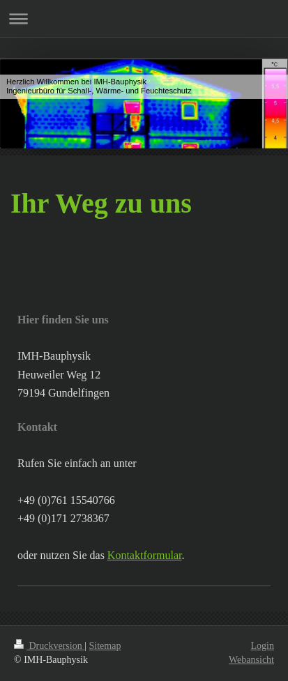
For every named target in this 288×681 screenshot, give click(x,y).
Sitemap (105, 646)
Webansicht (251, 660)
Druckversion (49, 646)
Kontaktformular (144, 555)
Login (262, 646)
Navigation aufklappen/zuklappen (144, 18)
